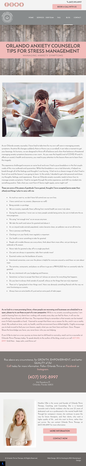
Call (9, 366)
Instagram (42, 369)
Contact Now (60, 438)
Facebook (71, 366)
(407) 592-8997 (74, 2)
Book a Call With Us (66, 7)
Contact (77, 17)
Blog (68, 17)
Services (40, 17)
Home (31, 17)
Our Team (50, 17)
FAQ (58, 17)
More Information (60, 431)
